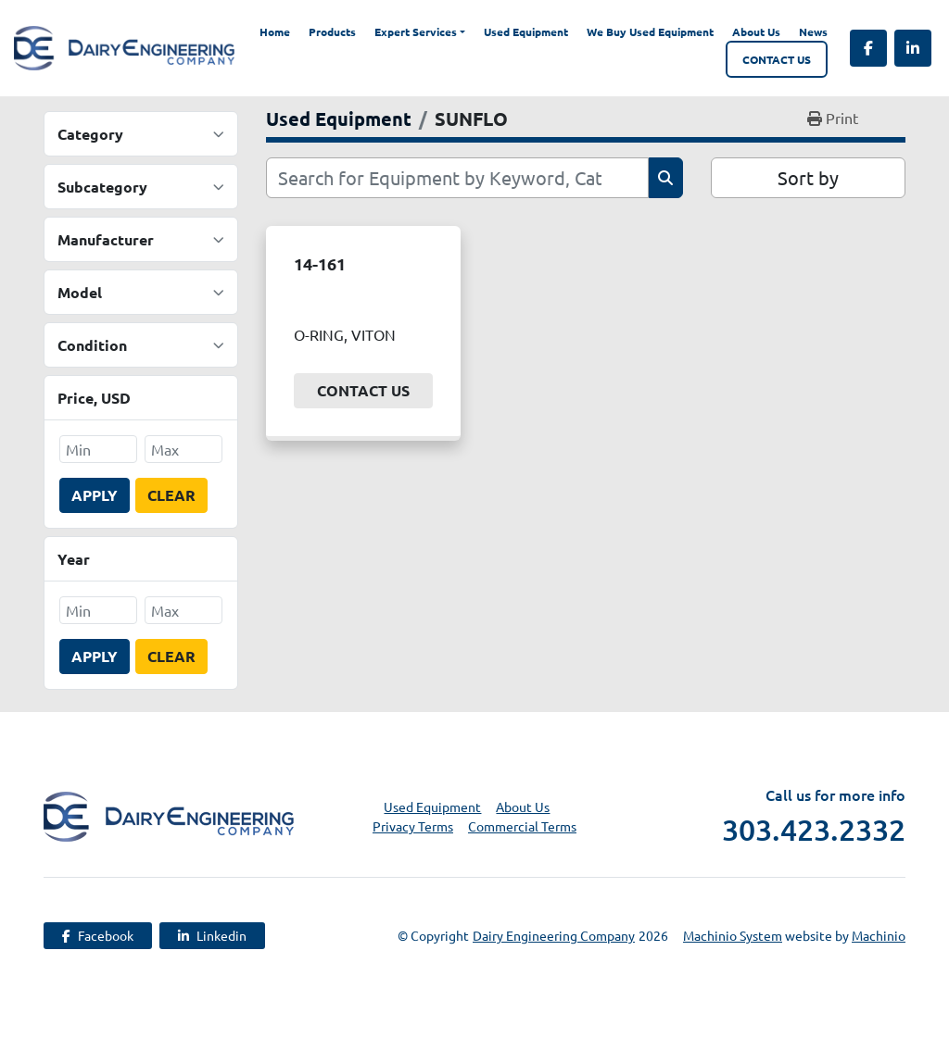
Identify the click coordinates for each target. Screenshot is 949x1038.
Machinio (878, 935)
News (813, 31)
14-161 (320, 263)
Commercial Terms (522, 826)
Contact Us (776, 59)
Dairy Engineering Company (554, 935)
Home (274, 31)
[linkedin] (912, 48)
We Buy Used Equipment (650, 31)
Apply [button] (94, 495)
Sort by (808, 177)
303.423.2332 (813, 829)
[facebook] (868, 48)
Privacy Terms (413, 826)
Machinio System (732, 935)
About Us (756, 31)
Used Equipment (526, 31)
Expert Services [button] (415, 31)
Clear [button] (171, 495)
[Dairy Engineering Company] (169, 814)
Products (332, 31)
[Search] (457, 177)
